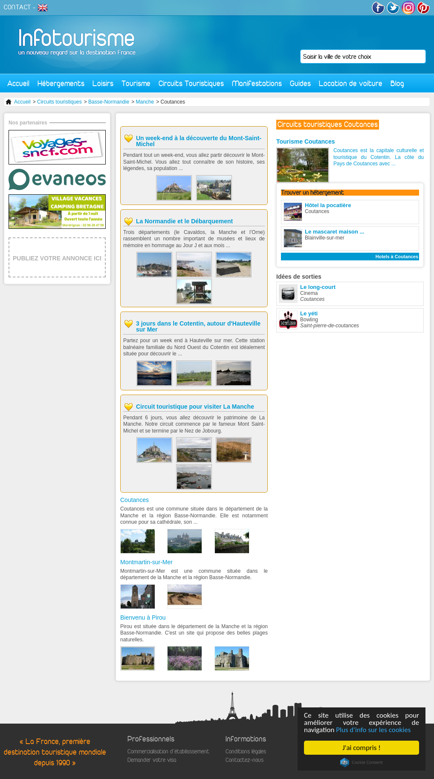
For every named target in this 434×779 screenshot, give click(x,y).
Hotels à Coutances (397, 256)
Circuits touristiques (59, 102)
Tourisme (136, 83)
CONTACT (17, 7)
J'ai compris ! (361, 747)
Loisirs (103, 83)
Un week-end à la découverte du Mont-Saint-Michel (198, 141)
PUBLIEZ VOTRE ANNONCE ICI (57, 258)
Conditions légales (246, 751)
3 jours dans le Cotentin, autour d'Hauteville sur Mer (198, 326)
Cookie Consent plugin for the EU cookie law (361, 762)
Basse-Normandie (108, 102)
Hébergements (61, 83)
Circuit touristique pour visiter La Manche (195, 406)
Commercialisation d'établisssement (168, 751)
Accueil (18, 83)
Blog (397, 83)
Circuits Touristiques (191, 83)
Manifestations (257, 83)
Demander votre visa (151, 760)
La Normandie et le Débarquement (184, 221)
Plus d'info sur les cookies (373, 729)
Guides (300, 83)
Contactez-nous (244, 760)
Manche (145, 102)
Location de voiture (350, 83)
